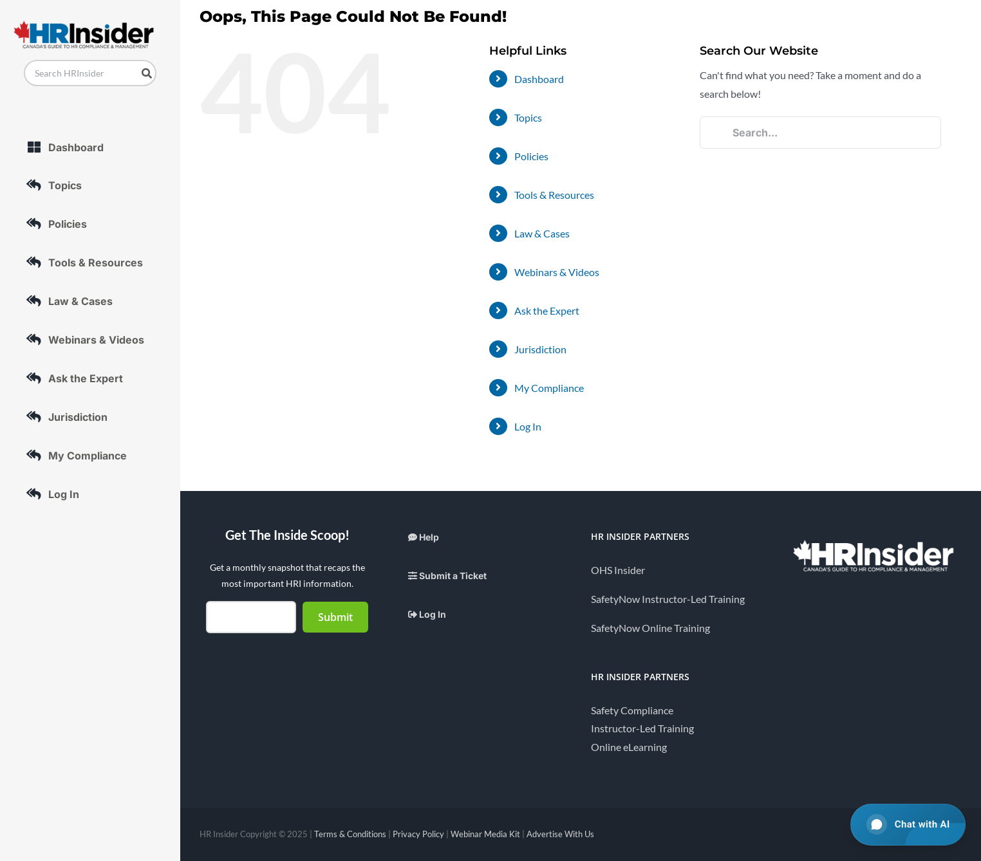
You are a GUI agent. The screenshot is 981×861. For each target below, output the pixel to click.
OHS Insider (618, 570)
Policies (531, 156)
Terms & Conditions (350, 834)
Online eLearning (629, 747)
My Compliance (549, 388)
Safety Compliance (632, 710)
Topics (528, 117)
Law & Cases (542, 233)
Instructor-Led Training (642, 728)
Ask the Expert (546, 310)
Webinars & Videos (556, 272)
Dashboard (539, 79)
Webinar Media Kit (485, 834)
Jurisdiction (540, 349)
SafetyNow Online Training (650, 628)
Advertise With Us (560, 834)
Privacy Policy (418, 834)
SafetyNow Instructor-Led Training (668, 599)
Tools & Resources (554, 195)
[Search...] (820, 132)
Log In (527, 426)
